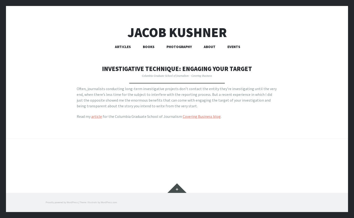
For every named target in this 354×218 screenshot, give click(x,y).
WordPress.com (109, 202)
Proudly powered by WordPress (62, 202)
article (96, 116)
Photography (179, 46)
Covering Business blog (202, 116)
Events (233, 46)
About (209, 46)
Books (149, 46)
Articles (123, 46)
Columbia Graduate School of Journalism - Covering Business (177, 75)
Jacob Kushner (177, 32)
